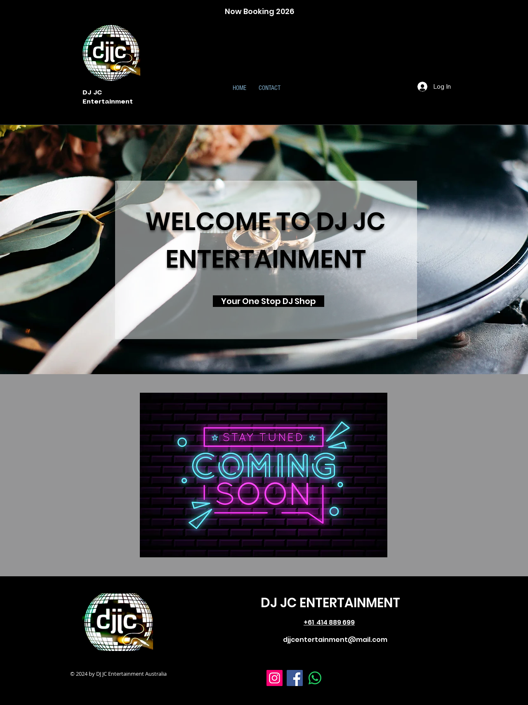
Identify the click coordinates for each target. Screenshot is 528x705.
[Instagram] (274, 678)
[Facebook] (295, 678)
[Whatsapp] (315, 678)
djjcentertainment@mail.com (335, 639)
